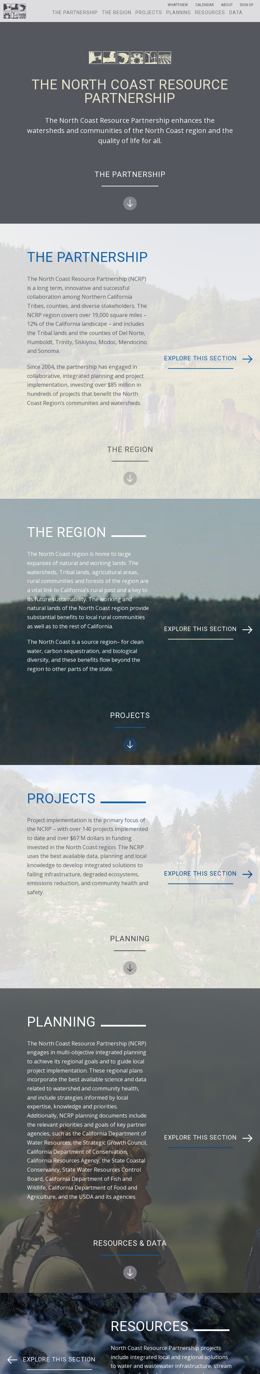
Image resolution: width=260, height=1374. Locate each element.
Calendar (204, 5)
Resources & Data (130, 1259)
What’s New (178, 5)
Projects (148, 12)
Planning (178, 12)
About (227, 5)
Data (236, 12)
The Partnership (75, 12)
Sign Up (246, 5)
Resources (210, 12)
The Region (116, 12)
